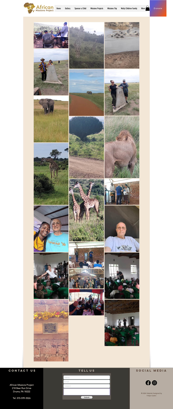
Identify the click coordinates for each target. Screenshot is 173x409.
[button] (67, 8)
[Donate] (158, 8)
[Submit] (87, 397)
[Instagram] (154, 382)
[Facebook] (148, 382)
